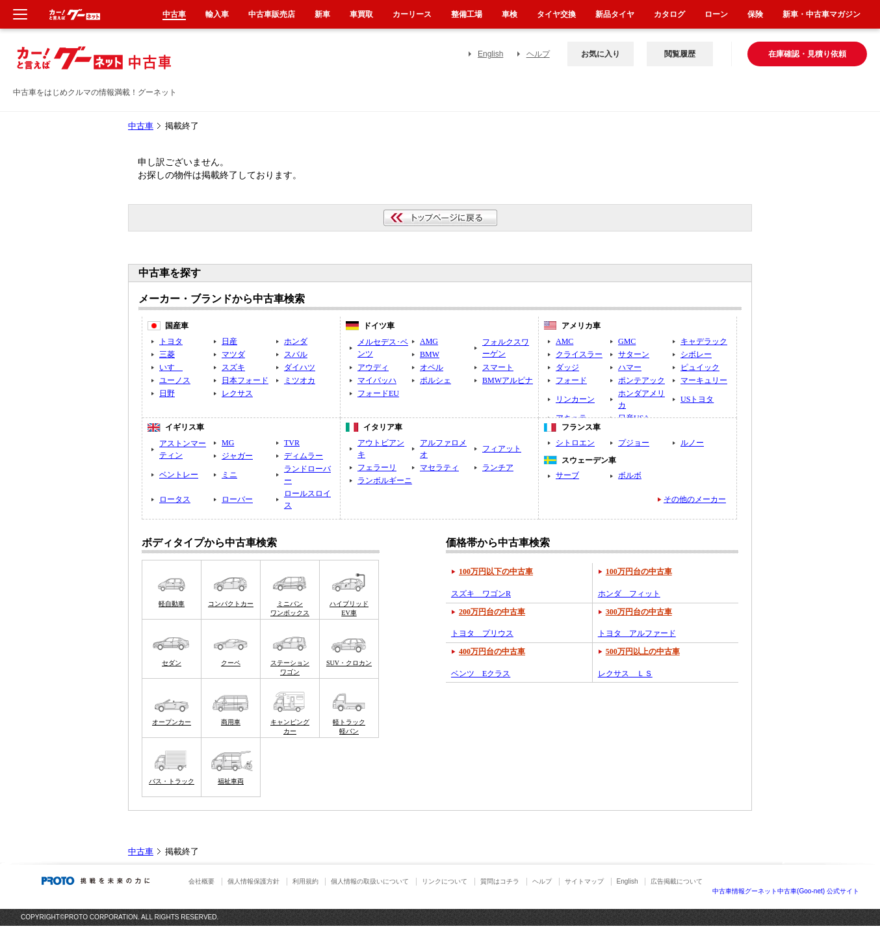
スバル (295, 354)
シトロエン (575, 442)
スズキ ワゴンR (481, 593)
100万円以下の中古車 (496, 571)
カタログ (669, 14)
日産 (229, 341)
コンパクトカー (230, 603)
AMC (564, 341)
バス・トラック (171, 781)
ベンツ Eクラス (480, 673)
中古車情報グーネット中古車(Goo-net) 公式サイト (785, 891)
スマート (497, 367)
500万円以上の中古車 (643, 651)
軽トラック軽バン (349, 726)
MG (228, 442)
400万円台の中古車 (492, 651)
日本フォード (245, 380)
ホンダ (295, 341)
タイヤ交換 (556, 14)
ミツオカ (299, 380)
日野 (167, 393)
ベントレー (178, 474)
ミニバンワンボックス (289, 608)
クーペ (230, 662)
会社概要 (201, 881)
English (490, 54)
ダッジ (567, 367)
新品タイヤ (614, 14)
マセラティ (439, 467)
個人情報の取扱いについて (370, 881)
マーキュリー (703, 380)
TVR (292, 442)
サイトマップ (584, 881)
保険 (755, 14)
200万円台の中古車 (492, 611)
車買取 (361, 14)
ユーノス (174, 380)
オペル (431, 367)
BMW (429, 354)
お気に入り (600, 54)
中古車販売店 (271, 14)
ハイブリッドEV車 (349, 608)
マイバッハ (376, 380)
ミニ (229, 474)
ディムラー (303, 455)
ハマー (629, 367)
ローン (716, 14)
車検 (509, 14)
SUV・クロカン (349, 662)
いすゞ (171, 367)
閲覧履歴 (679, 54)
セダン (171, 662)
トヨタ (171, 341)
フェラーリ (376, 467)
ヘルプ (538, 54)
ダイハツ (299, 367)
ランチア (497, 467)
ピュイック (699, 367)
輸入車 (217, 14)
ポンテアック (641, 380)
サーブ (567, 475)
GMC (627, 341)
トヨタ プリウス (482, 633)
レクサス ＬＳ (625, 673)
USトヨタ (697, 399)
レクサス (237, 393)
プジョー (633, 442)
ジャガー (237, 455)
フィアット (501, 448)
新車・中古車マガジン (822, 14)
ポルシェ (435, 380)
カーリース (412, 14)
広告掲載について (677, 881)
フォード (571, 380)
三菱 (167, 354)
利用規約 (305, 881)
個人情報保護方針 (253, 881)
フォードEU (378, 393)
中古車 (140, 126)
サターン (633, 354)
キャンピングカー (289, 726)
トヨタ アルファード (637, 633)
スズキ (233, 367)
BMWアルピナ (507, 380)
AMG (429, 341)
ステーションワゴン (289, 667)
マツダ (233, 354)
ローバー (237, 499)
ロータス (174, 499)
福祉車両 (231, 781)
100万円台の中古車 (639, 571)
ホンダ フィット (629, 593)
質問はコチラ (499, 881)
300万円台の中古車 (639, 611)
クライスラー (579, 354)
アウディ (373, 367)
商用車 (230, 722)
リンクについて (444, 881)
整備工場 (466, 14)
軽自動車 (172, 603)
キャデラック (703, 341)
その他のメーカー (695, 499)
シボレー (696, 354)
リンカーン (575, 399)
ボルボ (629, 475)
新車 (322, 14)
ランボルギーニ (384, 480)
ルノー (692, 442)
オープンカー (171, 722)
